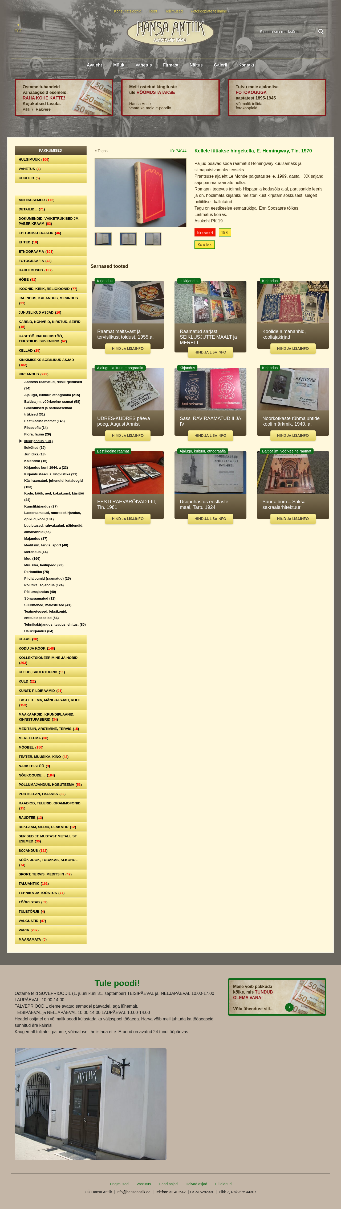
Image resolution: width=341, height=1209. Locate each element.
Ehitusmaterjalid (40, 233)
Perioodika (36, 572)
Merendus (36, 552)
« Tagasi (101, 151)
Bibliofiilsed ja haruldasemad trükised (48, 411)
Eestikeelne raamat (44, 421)
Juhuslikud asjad (40, 312)
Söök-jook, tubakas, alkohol (48, 862)
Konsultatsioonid (127, 11)
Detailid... (32, 209)
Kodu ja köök (37, 648)
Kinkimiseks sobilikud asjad (46, 362)
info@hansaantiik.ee (134, 1192)
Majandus (35, 539)
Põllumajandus (40, 592)
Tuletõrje (32, 911)
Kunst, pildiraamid (41, 691)
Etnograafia (36, 252)
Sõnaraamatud (39, 598)
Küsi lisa (205, 244)
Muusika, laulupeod (43, 565)
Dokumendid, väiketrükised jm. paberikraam (49, 221)
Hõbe (27, 279)
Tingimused (119, 1184)
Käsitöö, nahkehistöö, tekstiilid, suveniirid (43, 338)
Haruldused (35, 270)
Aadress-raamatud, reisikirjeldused (53, 385)
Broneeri (205, 232)
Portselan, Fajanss (42, 794)
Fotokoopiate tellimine (209, 11)
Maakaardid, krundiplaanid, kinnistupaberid (46, 716)
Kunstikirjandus (41, 506)
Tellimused (174, 11)
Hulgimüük (34, 159)
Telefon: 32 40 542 (170, 1192)
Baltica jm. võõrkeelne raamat (52, 402)
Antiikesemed (36, 200)
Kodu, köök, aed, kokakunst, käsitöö (54, 496)
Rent (153, 11)
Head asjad (168, 1184)
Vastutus (144, 1184)
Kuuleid (29, 178)
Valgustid (32, 921)
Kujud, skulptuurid (42, 672)
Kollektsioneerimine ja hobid (48, 660)
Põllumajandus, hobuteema (50, 785)
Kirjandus (33, 374)
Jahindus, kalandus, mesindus (48, 300)
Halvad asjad (196, 1184)
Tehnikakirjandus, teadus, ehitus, (55, 624)
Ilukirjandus (38, 441)
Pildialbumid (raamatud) (47, 578)
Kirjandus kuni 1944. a (46, 468)
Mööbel (31, 747)
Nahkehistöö (34, 766)
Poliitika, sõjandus (44, 585)
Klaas (28, 639)
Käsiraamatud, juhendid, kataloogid (53, 484)
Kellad (29, 350)
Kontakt (246, 65)
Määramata (33, 939)
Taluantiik (34, 884)
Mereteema (33, 738)
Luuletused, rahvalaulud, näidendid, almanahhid (53, 529)
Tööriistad (33, 902)
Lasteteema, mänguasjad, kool (50, 702)
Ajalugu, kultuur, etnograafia (52, 395)
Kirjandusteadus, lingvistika (50, 474)
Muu (32, 558)
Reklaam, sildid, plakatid (47, 827)
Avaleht (94, 65)
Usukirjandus (38, 631)
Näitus (196, 65)
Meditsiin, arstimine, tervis (49, 729)
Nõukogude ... (37, 775)
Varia (29, 930)
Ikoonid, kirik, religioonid (48, 289)
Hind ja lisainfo (128, 348)
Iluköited (35, 448)
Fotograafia (35, 261)
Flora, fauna (37, 434)
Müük (118, 65)
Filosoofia (36, 428)
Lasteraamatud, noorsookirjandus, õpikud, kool (52, 516)
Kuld (27, 681)
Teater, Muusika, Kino (43, 757)
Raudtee (31, 818)
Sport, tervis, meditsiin (45, 874)
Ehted (28, 242)
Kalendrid (35, 461)
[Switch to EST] (18, 28)
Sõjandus (33, 851)
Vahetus (144, 65)
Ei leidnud (223, 1184)
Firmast (170, 65)
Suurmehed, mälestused (47, 605)
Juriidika (35, 454)
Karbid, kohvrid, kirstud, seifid (49, 324)
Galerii (220, 65)
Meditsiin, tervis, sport (46, 545)
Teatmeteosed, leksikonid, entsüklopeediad (45, 614)
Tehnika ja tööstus (41, 893)
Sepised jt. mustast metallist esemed (48, 838)
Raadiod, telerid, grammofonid (49, 805)
